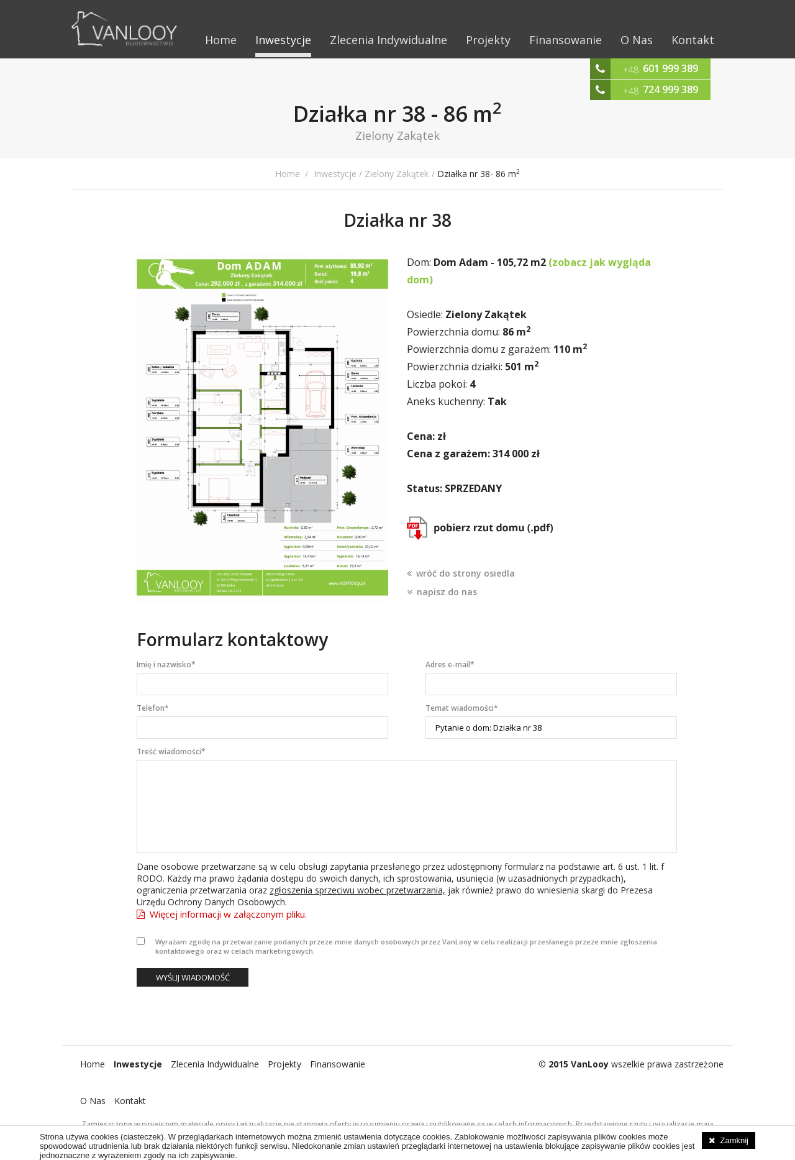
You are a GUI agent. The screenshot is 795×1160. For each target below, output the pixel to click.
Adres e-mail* (450, 664)
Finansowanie (565, 39)
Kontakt (692, 39)
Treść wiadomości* (171, 751)
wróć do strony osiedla (465, 573)
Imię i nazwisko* (166, 664)
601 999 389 (670, 68)
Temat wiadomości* (461, 708)
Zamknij (734, 1140)
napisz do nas (447, 592)
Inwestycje (283, 39)
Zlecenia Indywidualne (388, 39)
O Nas (636, 39)
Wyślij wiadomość (193, 977)
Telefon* (153, 708)
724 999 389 (670, 89)
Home (221, 39)
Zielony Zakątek (397, 174)
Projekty (488, 39)
